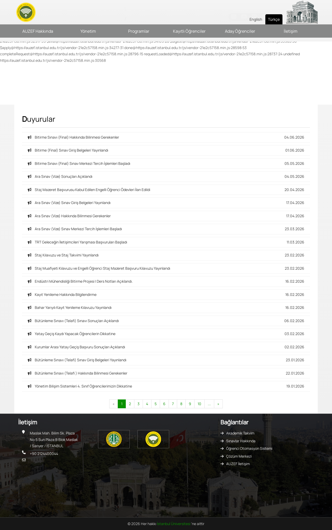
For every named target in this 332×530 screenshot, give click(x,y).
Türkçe (274, 19)
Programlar (138, 31)
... (209, 403)
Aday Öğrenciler (240, 31)
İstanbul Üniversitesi (174, 523)
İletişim (291, 31)
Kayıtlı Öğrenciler (189, 31)
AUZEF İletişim (238, 463)
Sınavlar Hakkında (240, 440)
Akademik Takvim (240, 433)
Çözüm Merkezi (239, 456)
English (256, 19)
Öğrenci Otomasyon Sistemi (249, 448)
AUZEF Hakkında (37, 31)
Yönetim (88, 31)
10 (199, 403)
